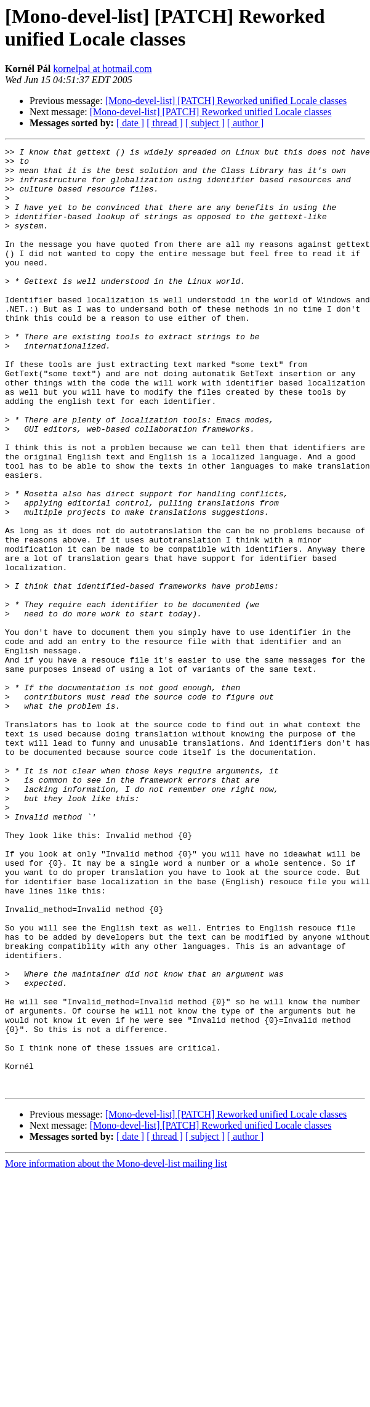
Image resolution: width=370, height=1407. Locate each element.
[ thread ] (165, 123)
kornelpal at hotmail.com (102, 68)
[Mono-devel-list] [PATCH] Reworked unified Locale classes (226, 100)
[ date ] (130, 123)
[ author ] (245, 123)
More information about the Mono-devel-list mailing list (116, 1352)
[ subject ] (205, 123)
